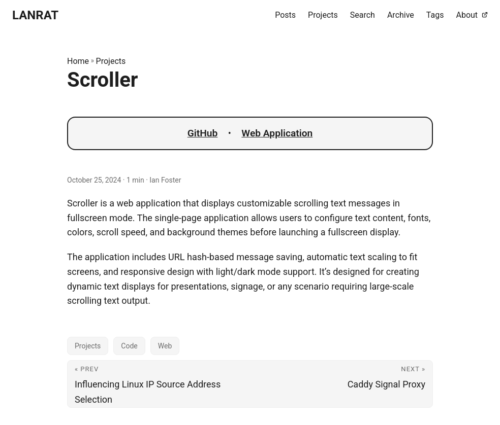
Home (78, 61)
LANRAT (35, 15)
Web (165, 346)
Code (129, 346)
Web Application (276, 133)
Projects (111, 61)
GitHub (203, 133)
